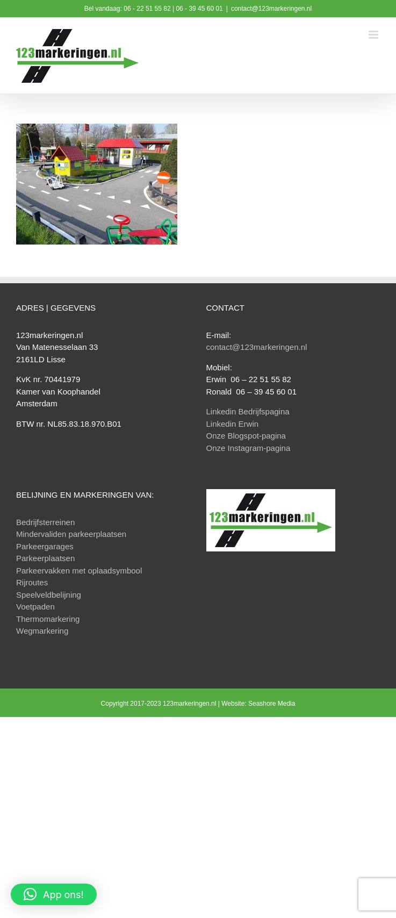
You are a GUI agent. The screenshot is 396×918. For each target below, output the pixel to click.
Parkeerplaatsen (45, 558)
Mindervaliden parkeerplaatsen (71, 534)
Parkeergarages (45, 546)
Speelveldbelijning (48, 594)
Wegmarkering (42, 630)
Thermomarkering (48, 618)
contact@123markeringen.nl (271, 8)
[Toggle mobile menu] (374, 34)
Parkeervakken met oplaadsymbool (79, 570)
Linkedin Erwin (232, 423)
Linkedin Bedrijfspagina (248, 411)
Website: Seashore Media (258, 703)
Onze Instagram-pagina (248, 448)
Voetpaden (35, 606)
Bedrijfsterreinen (45, 522)
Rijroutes (32, 582)
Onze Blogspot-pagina (246, 435)
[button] (54, 894)
